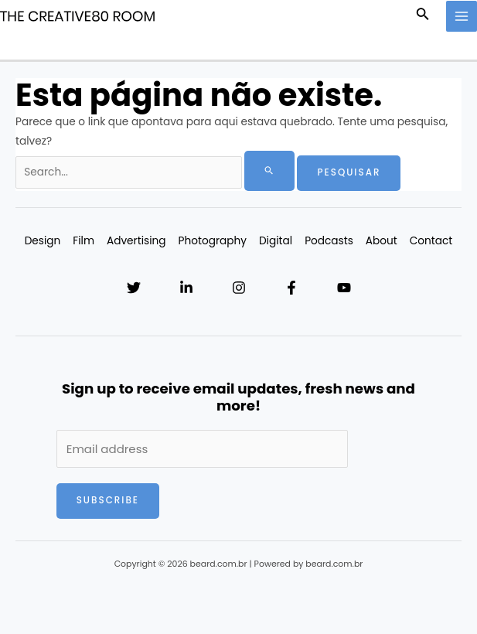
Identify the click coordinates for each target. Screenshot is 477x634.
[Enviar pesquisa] (269, 171)
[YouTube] (344, 288)
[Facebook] (291, 288)
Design (43, 240)
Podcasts (329, 240)
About (381, 240)
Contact (431, 240)
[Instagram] (239, 288)
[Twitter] (134, 288)
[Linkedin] (186, 288)
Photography (213, 240)
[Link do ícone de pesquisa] (423, 16)
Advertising (136, 240)
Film (83, 240)
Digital (275, 240)
